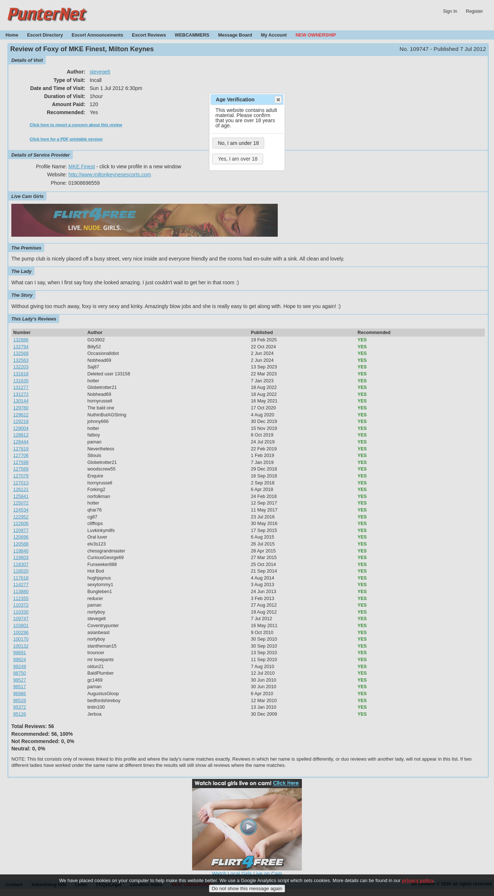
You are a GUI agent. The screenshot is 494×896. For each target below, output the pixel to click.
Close (277, 99)
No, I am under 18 (238, 143)
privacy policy (418, 886)
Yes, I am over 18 (237, 159)
